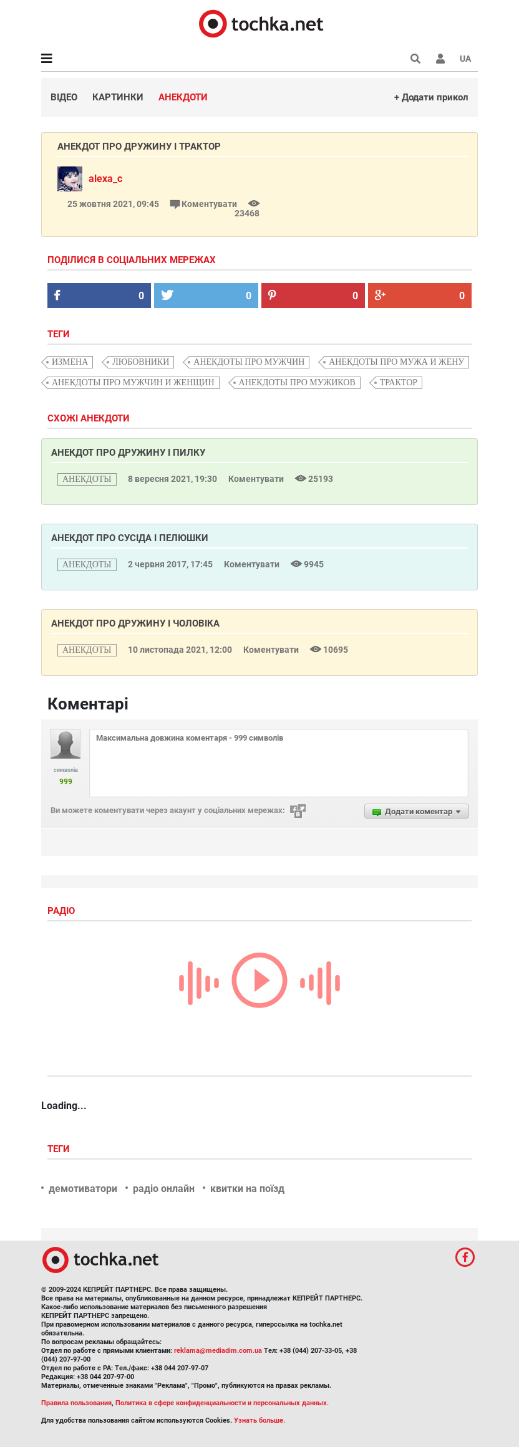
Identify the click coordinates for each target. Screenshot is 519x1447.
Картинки (117, 97)
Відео (64, 97)
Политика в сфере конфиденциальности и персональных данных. (222, 1403)
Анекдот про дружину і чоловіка (135, 623)
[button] (440, 59)
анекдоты (87, 479)
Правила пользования (76, 1403)
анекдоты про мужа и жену (396, 362)
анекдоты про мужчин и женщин (133, 382)
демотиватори (83, 1189)
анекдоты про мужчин (248, 362)
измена (70, 362)
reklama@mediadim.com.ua (218, 1351)
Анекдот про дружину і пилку (128, 452)
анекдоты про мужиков (297, 382)
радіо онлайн (164, 1189)
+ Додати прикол (431, 97)
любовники (140, 362)
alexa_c (105, 179)
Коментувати (204, 204)
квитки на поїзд (247, 1189)
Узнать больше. (259, 1420)
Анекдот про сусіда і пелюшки (129, 538)
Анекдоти (183, 97)
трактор (398, 382)
